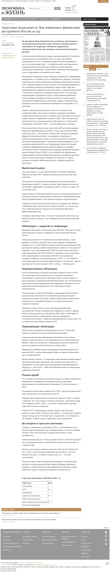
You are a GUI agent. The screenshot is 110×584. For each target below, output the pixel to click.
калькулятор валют (71, 12)
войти (85, 19)
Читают (87, 66)
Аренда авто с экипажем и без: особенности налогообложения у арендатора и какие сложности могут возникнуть (97, 77)
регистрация (92, 19)
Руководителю (9, 19)
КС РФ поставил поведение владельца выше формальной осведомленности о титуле (97, 150)
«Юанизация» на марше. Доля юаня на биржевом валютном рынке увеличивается (31, 513)
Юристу (34, 19)
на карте (41, 565)
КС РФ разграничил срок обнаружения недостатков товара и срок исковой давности (95, 87)
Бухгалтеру (23, 19)
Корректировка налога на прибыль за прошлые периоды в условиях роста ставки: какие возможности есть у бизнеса (97, 122)
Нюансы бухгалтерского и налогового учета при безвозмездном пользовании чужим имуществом (96, 97)
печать (20, 37)
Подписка (56, 19)
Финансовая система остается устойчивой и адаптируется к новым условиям (29, 519)
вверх (106, 527)
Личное (43, 19)
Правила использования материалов (30, 563)
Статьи (12, 37)
